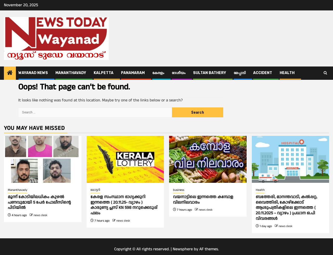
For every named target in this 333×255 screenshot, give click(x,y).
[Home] (10, 73)
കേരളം (158, 73)
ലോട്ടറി (95, 190)
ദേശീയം (178, 73)
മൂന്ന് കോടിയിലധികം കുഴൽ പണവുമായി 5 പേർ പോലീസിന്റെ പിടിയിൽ (39, 202)
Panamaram (133, 73)
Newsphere (183, 249)
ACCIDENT (262, 73)
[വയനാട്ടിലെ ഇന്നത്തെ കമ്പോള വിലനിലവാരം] (208, 159)
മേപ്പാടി (240, 73)
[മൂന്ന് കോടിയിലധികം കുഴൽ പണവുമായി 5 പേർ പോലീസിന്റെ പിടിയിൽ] (42, 159)
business (178, 190)
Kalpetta (103, 73)
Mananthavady (70, 73)
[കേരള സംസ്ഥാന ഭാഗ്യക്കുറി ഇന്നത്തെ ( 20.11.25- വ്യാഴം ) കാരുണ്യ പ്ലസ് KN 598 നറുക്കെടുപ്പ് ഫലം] (125, 159)
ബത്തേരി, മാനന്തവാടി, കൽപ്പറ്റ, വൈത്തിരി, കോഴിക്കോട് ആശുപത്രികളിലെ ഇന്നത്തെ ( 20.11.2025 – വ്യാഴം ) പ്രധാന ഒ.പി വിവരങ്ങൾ (286, 208)
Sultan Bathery (209, 73)
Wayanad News (33, 73)
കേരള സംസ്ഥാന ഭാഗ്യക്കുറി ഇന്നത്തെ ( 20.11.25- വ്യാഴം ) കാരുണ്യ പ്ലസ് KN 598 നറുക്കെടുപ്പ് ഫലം (124, 205)
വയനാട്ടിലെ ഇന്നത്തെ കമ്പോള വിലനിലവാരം (203, 199)
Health (287, 73)
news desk (40, 215)
